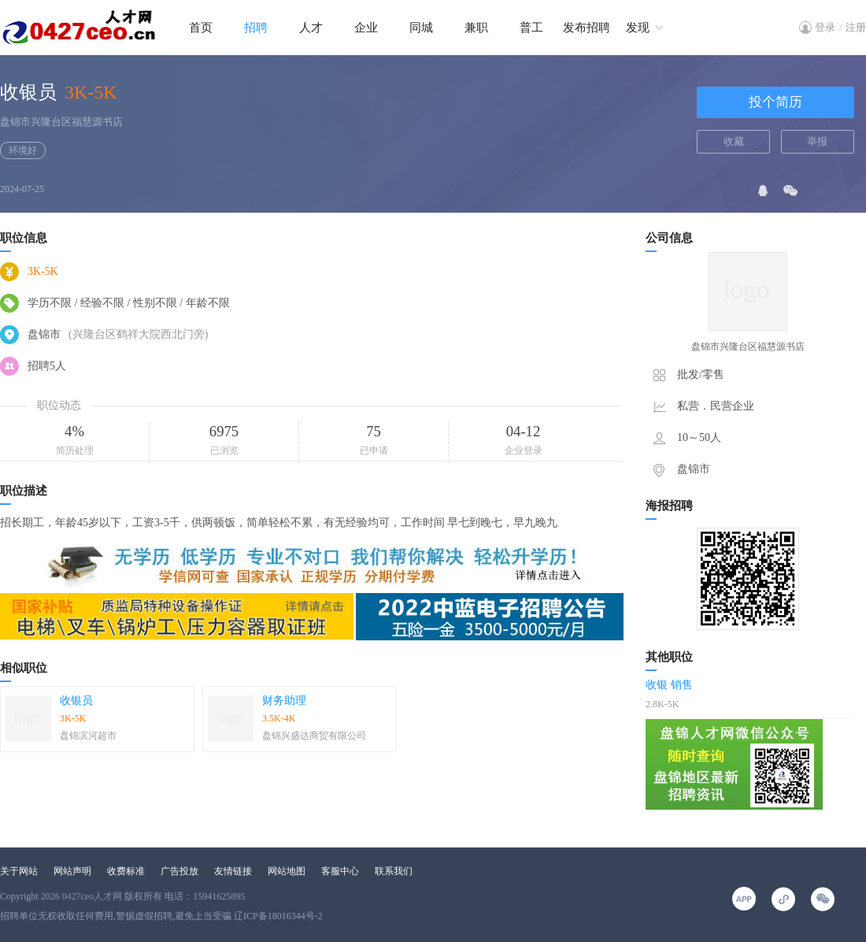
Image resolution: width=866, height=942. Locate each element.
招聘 (256, 27)
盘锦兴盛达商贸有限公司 (314, 735)
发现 (638, 27)
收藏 (734, 141)
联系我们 (394, 871)
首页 (201, 27)
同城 (421, 27)
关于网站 (19, 871)
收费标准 (126, 871)
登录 (825, 27)
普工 (531, 27)
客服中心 (340, 871)
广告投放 (179, 871)
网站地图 (286, 871)
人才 (311, 27)
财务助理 (284, 700)
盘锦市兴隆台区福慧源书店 (61, 122)
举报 (817, 141)
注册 (856, 27)
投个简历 (775, 102)
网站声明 (72, 871)
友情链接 (233, 871)
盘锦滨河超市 (88, 735)
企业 (366, 27)
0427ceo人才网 (92, 896)
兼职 (476, 27)
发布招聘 (586, 27)
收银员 (76, 700)
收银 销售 (669, 685)
